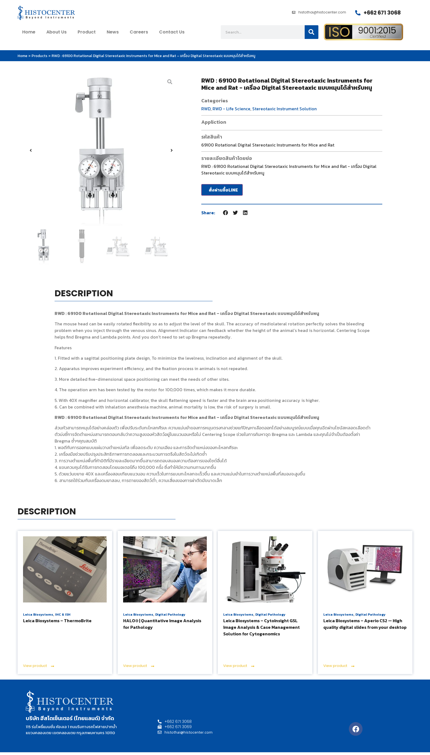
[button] (31, 153)
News (113, 35)
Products (39, 58)
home (28, 35)
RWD (206, 111)
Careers (139, 35)
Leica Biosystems (38, 617)
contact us (172, 35)
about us (56, 35)
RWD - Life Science (231, 111)
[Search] (311, 35)
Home (22, 58)
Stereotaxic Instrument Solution (284, 111)
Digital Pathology (170, 617)
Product (87, 35)
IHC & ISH (62, 617)
